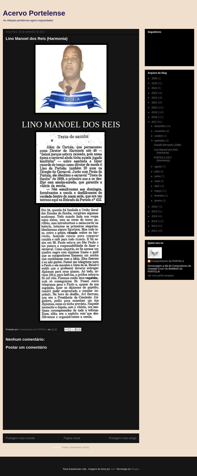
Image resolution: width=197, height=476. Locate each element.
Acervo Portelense (34, 13)
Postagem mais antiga (122, 438)
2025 (155, 83)
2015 (155, 211)
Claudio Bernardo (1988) (167, 144)
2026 (155, 78)
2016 (155, 206)
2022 (155, 97)
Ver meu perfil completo (161, 275)
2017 (155, 121)
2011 (155, 230)
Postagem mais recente (20, 438)
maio (157, 181)
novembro (160, 131)
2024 (155, 88)
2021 (155, 102)
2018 (155, 117)
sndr (113, 469)
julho (157, 171)
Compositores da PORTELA (167, 261)
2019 (155, 112)
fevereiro (159, 195)
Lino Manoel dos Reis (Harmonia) (166, 151)
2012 (155, 226)
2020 (155, 107)
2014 (155, 216)
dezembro (160, 126)
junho (157, 176)
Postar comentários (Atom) (75, 447)
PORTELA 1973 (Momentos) (162, 159)
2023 (155, 93)
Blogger (135, 469)
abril (157, 186)
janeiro (158, 200)
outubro (158, 135)
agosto (158, 166)
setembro (159, 140)
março (158, 190)
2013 (155, 221)
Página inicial (72, 438)
